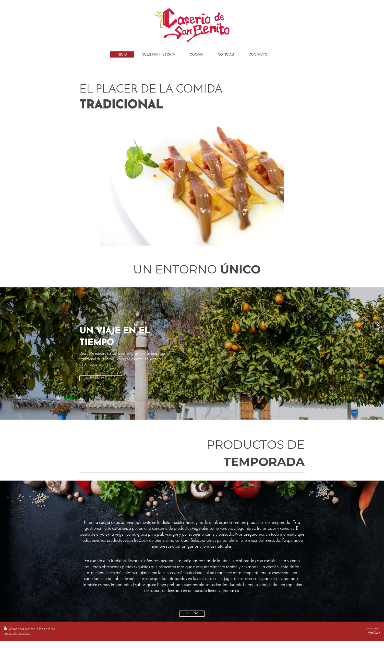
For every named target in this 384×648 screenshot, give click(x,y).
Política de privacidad (17, 633)
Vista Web (374, 633)
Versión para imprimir (20, 629)
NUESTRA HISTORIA (100, 378)
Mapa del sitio (46, 629)
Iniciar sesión (372, 628)
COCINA (192, 613)
